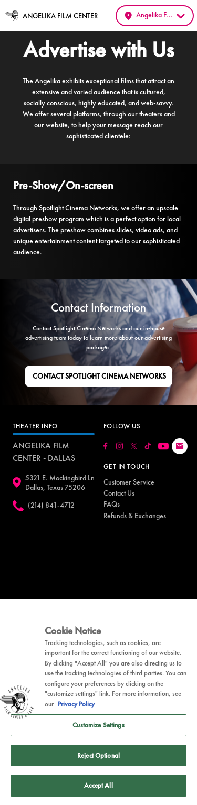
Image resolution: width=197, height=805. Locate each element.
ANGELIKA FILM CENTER (60, 15)
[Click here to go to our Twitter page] (134, 446)
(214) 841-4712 (51, 505)
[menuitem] (128, 482)
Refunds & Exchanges (134, 515)
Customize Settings (98, 725)
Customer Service (128, 482)
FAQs (111, 504)
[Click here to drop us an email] (180, 446)
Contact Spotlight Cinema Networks (99, 376)
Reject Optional (98, 755)
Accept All (98, 785)
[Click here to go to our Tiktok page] (148, 446)
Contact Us (118, 493)
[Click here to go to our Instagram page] (119, 446)
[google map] (54, 563)
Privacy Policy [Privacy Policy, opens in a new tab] (76, 704)
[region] (98, 702)
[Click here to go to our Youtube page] (163, 446)
